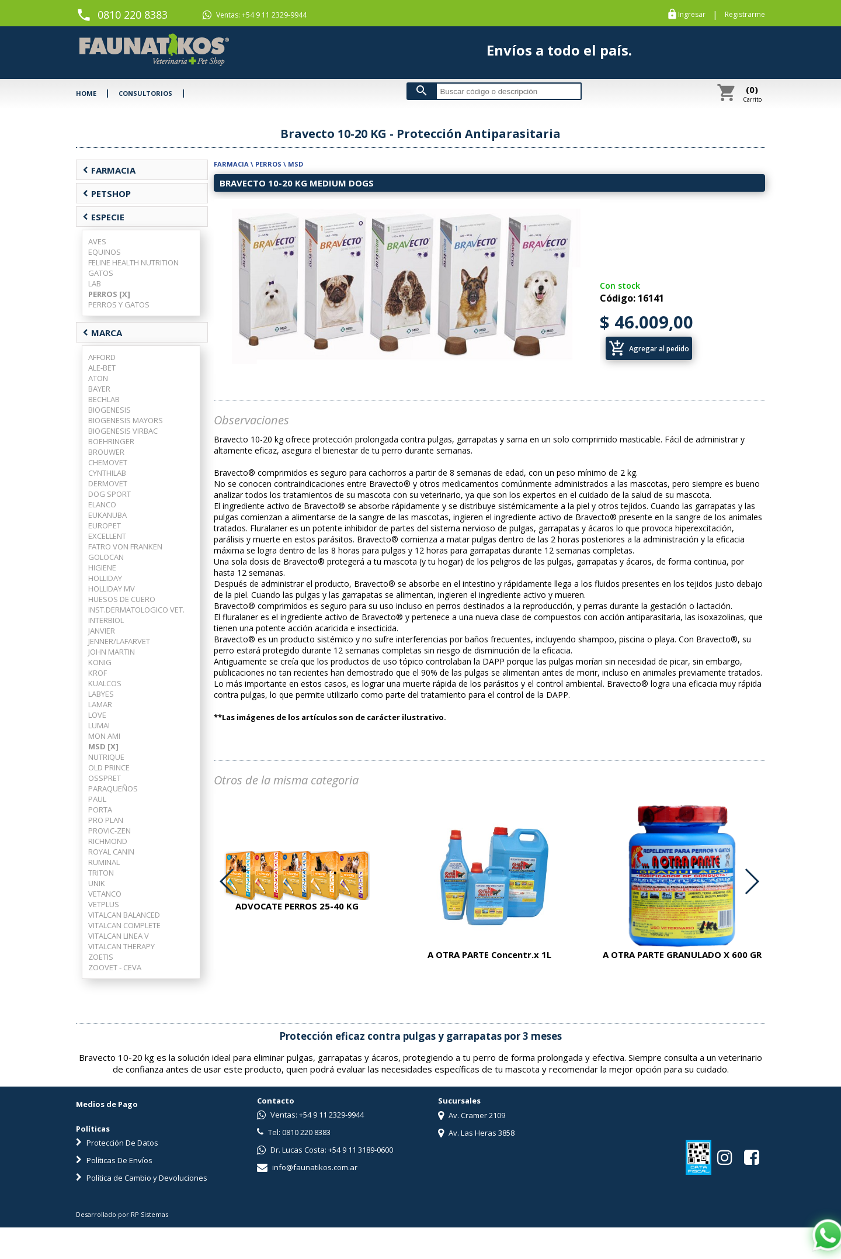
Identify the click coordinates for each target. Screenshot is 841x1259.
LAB (94, 283)
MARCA (102, 332)
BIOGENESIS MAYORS (125, 420)
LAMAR (100, 704)
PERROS (268, 164)
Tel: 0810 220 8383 (294, 1132)
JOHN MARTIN (111, 651)
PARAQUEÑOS (113, 788)
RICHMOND (107, 841)
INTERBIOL (106, 620)
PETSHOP (106, 193)
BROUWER (106, 452)
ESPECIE (103, 217)
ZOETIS (100, 957)
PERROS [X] (109, 294)
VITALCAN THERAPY (121, 946)
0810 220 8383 (133, 15)
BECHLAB (104, 399)
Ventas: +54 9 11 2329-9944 (255, 15)
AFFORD (102, 357)
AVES (97, 241)
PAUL (97, 799)
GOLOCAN (106, 557)
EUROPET (104, 525)
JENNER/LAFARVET (119, 641)
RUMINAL (104, 862)
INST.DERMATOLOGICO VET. (136, 609)
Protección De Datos (117, 1142)
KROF (97, 672)
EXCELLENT (107, 536)
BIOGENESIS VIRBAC (123, 431)
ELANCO (102, 504)
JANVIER (101, 630)
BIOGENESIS (109, 409)
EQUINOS (104, 252)
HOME (86, 93)
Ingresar (692, 14)
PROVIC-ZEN (109, 830)
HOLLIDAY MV (111, 588)
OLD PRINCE (109, 767)
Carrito (752, 93)
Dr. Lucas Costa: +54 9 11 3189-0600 (325, 1149)
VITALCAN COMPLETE (124, 925)
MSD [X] (103, 746)
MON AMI (104, 736)
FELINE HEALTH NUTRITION (133, 262)
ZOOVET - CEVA (114, 967)
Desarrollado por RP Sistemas (122, 1214)
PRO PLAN (105, 820)
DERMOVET (107, 483)
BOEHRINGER (111, 441)
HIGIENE (102, 567)
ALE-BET (102, 367)
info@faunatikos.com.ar (307, 1167)
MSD (295, 164)
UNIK (96, 883)
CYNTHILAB (107, 473)
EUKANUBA (107, 515)
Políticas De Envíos (114, 1160)
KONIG (100, 662)
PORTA (100, 809)
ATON (98, 378)
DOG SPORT (109, 494)
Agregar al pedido (649, 348)
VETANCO (104, 893)
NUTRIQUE (106, 757)
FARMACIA (108, 170)
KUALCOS (104, 683)
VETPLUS (103, 904)
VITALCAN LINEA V (118, 936)
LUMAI (99, 725)
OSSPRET (104, 778)
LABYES (101, 694)
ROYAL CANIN (111, 851)
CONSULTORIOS (145, 93)
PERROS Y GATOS (119, 304)
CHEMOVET (107, 462)
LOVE (97, 715)
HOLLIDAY (105, 578)
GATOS (100, 273)
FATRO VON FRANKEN (125, 546)
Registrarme (745, 14)
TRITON (101, 872)
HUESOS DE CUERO (121, 599)
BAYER (99, 388)
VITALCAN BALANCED (124, 914)
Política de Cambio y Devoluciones (141, 1177)
